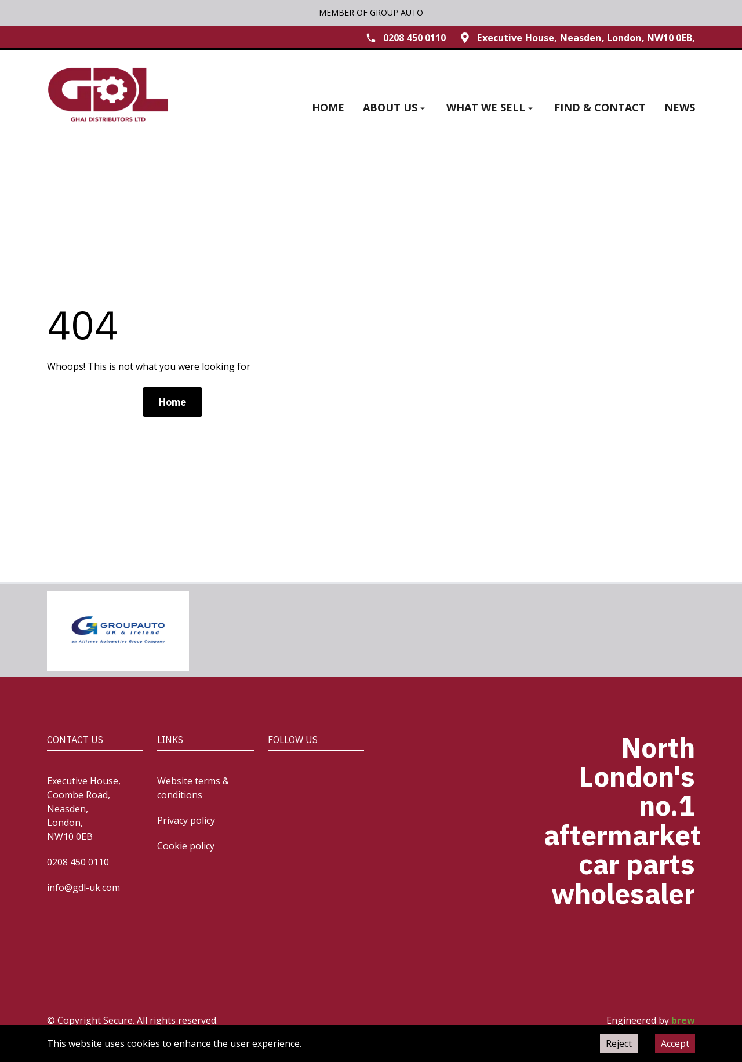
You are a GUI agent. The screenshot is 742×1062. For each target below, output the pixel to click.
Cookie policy (185, 845)
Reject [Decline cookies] (619, 1043)
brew (683, 1020)
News (679, 107)
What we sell (491, 107)
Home (328, 107)
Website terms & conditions (193, 787)
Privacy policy (186, 820)
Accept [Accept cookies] (675, 1043)
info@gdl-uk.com (83, 887)
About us (395, 107)
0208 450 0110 (78, 862)
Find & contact (600, 107)
